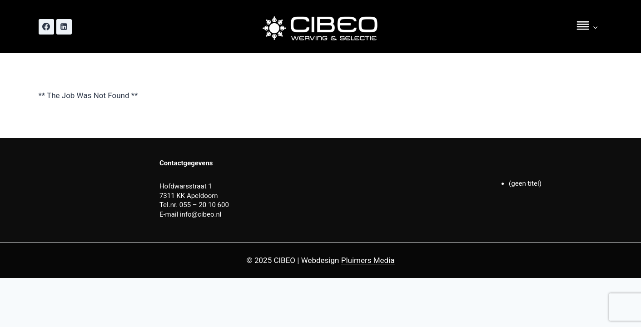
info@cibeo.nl (201, 214)
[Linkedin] (64, 27)
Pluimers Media (368, 260)
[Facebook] (46, 27)
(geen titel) (525, 183)
